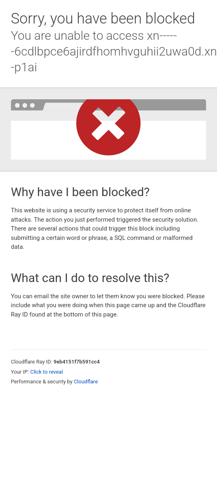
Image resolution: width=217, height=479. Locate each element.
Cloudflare (86, 381)
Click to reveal (46, 372)
